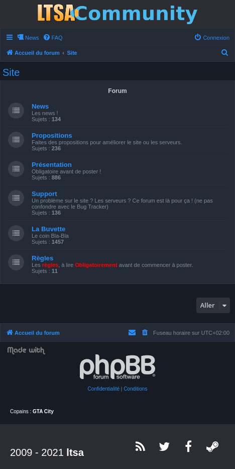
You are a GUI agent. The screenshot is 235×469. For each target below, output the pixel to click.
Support (44, 194)
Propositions (52, 135)
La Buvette (48, 229)
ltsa (74, 452)
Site (11, 72)
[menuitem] (53, 38)
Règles (42, 258)
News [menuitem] (32, 38)
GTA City (43, 411)
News (40, 106)
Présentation (52, 164)
